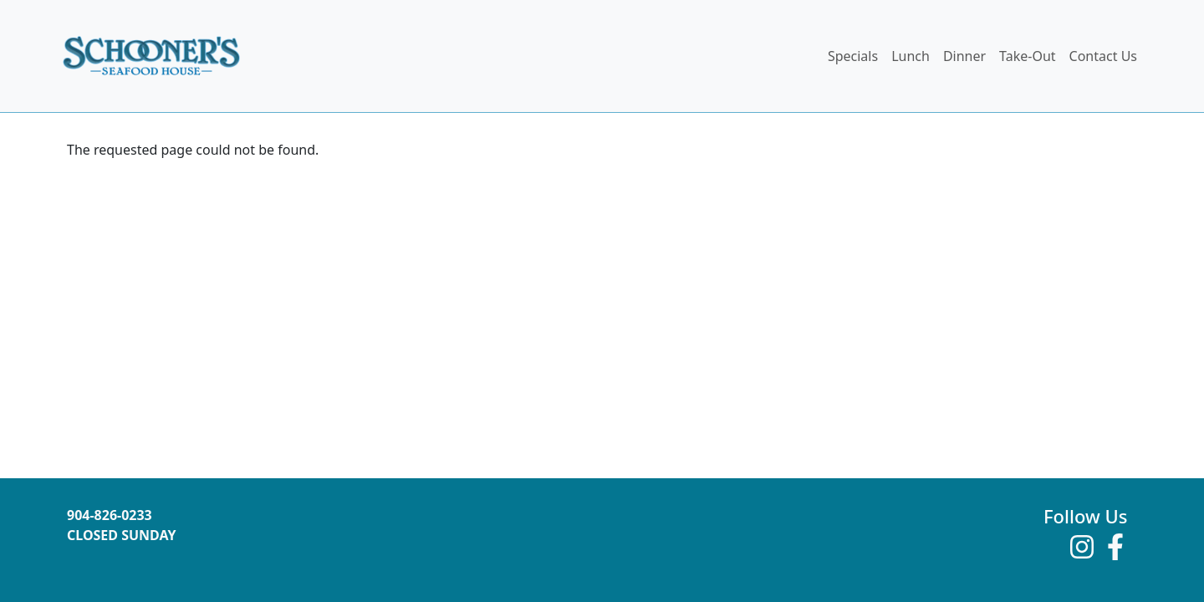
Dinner (964, 56)
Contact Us (1103, 56)
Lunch (910, 56)
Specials (853, 56)
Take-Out (1027, 56)
